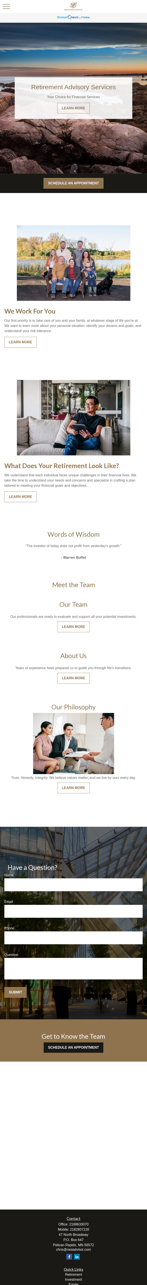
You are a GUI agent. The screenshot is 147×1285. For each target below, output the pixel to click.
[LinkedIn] (77, 1257)
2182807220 (79, 1229)
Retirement (73, 1274)
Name (9, 875)
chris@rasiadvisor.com (73, 1249)
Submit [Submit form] (15, 992)
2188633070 (79, 1224)
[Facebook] (69, 1257)
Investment (73, 1279)
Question (11, 955)
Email (8, 902)
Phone (9, 928)
